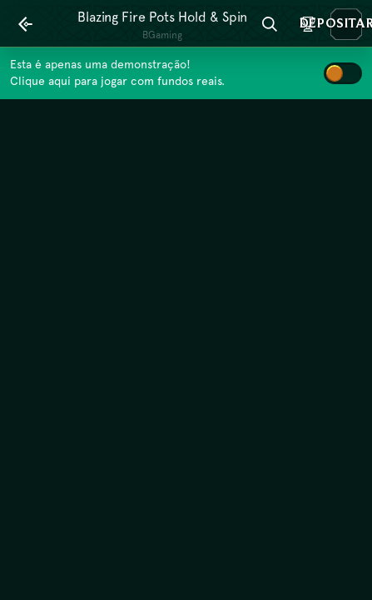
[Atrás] (26, 24)
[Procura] (269, 24)
